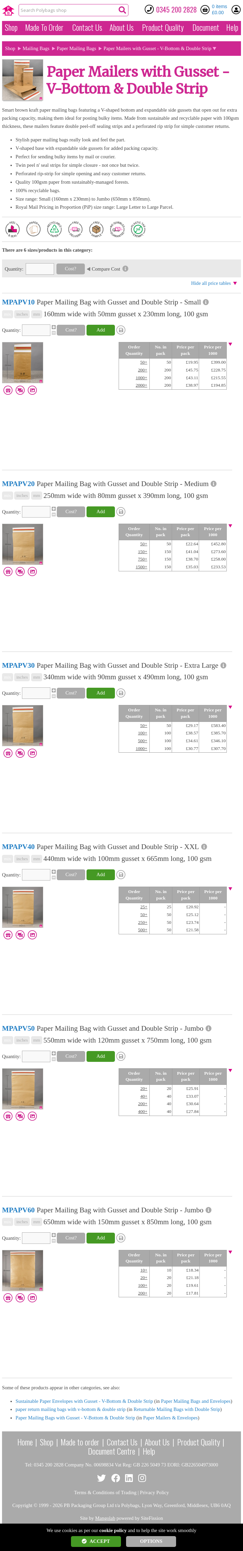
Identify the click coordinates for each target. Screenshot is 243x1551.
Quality (163, 27)
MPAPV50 (18, 1028)
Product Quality (198, 1442)
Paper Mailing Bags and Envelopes (195, 1401)
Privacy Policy (154, 1492)
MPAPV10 (18, 302)
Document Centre (111, 1451)
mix (7, 314)
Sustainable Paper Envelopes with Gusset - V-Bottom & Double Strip (84, 1401)
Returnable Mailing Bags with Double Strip (176, 1409)
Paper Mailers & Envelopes (170, 1417)
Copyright (22, 1505)
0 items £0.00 (219, 9)
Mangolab (105, 1518)
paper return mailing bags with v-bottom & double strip (71, 1409)
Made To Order (44, 27)
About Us (121, 27)
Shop (11, 27)
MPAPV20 (18, 484)
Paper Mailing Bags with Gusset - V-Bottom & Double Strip (75, 1417)
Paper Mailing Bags (76, 48)
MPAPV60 (18, 1210)
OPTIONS (151, 1541)
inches (22, 314)
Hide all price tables (211, 283)
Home (25, 1442)
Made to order (79, 1442)
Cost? (70, 268)
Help (232, 27)
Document (205, 27)
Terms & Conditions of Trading (105, 1492)
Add (100, 330)
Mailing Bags (36, 48)
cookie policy (113, 1530)
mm (36, 314)
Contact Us (87, 27)
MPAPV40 (18, 847)
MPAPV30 (18, 665)
